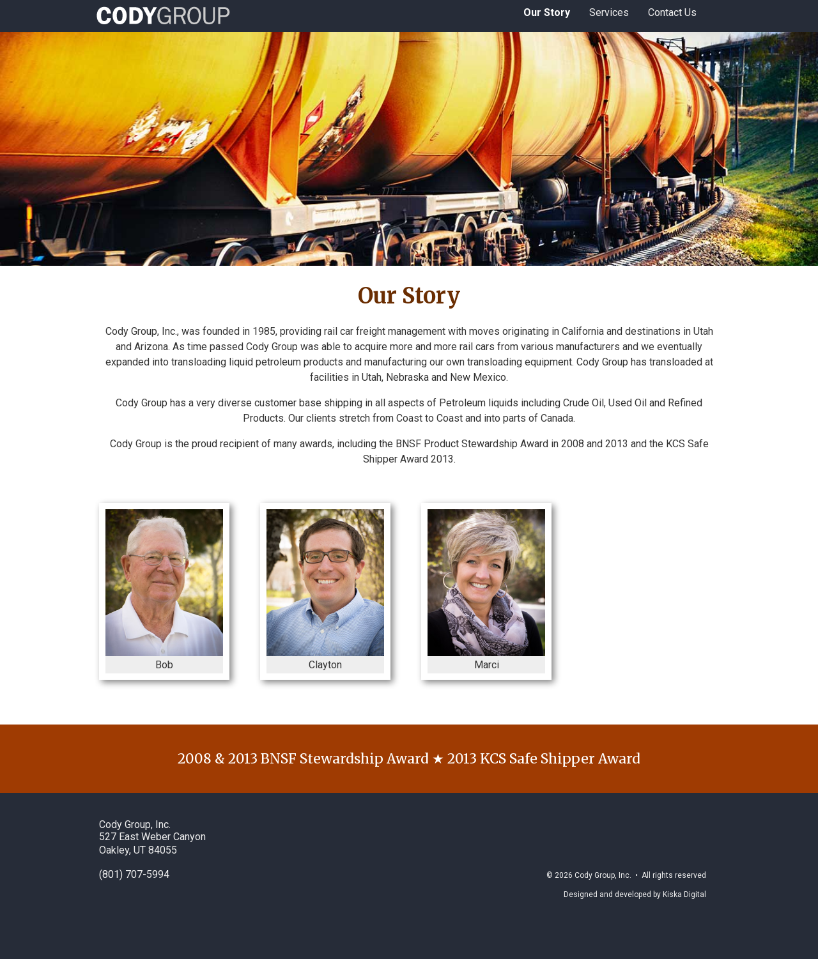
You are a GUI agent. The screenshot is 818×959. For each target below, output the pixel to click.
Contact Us (672, 12)
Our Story (546, 12)
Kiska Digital (684, 894)
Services (609, 12)
